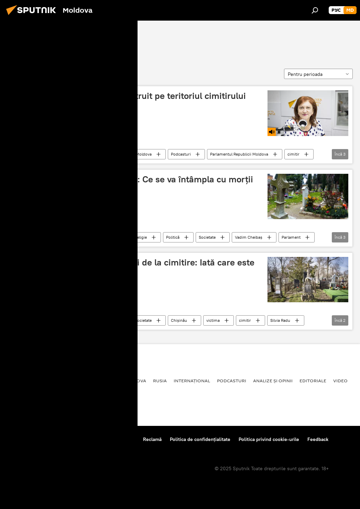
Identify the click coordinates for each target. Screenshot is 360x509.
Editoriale (312, 380)
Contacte (125, 439)
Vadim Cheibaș (248, 237)
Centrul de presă (66, 439)
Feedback (317, 439)
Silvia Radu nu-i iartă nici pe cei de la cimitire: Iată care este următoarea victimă (133, 268)
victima (213, 320)
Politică (172, 237)
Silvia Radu (280, 320)
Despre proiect (23, 439)
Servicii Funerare (38, 40)
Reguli (100, 439)
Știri (94, 154)
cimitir (293, 154)
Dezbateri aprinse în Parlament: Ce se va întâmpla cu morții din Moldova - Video (132, 184)
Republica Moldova (134, 154)
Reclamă (152, 439)
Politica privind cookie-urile (269, 439)
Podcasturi (181, 154)
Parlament (291, 237)
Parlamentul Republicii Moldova (239, 154)
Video (340, 380)
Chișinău (179, 320)
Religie (141, 237)
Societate (62, 154)
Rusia (160, 380)
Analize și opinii (273, 380)
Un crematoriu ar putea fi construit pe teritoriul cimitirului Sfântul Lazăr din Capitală (129, 101)
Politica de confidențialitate (200, 439)
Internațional (192, 380)
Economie (77, 380)
